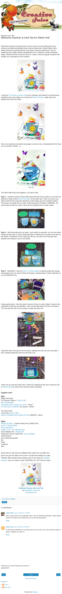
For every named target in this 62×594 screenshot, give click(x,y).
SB (24, 400)
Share (4, 502)
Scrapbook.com (31, 492)
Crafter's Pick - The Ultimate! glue (13, 430)
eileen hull (9, 527)
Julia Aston (10, 513)
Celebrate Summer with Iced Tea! (31, 488)
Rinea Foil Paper (38, 97)
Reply (8, 520)
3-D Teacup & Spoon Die (17, 95)
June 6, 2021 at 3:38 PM (21, 527)
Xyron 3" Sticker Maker (31, 271)
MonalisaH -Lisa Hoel (32, 490)
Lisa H (6, 584)
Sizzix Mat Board (7, 427)
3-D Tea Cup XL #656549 (10, 407)
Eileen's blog (7, 387)
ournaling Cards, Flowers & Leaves (14, 405)
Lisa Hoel (7, 587)
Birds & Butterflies (7, 402)
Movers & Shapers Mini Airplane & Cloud (15, 415)
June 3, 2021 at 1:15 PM (22, 513)
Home (31, 574)
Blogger (34, 592)
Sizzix (20, 400)
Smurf (26, 434)
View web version (31, 578)
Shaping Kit (20, 432)
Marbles (32, 434)
